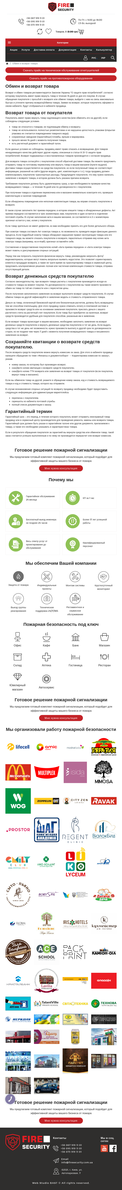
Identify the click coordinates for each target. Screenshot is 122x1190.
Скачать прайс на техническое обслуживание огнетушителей (61, 70)
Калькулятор (104, 49)
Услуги (25, 49)
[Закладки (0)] (48, 32)
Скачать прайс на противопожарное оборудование (61, 78)
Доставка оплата (44, 49)
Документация (67, 49)
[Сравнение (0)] (39, 32)
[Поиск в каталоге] (113, 58)
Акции (13, 49)
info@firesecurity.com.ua (77, 1162)
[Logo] (61, 6)
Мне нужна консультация (61, 468)
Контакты (86, 49)
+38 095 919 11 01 (35, 21)
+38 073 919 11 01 (35, 24)
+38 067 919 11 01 (35, 18)
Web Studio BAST (45, 1182)
